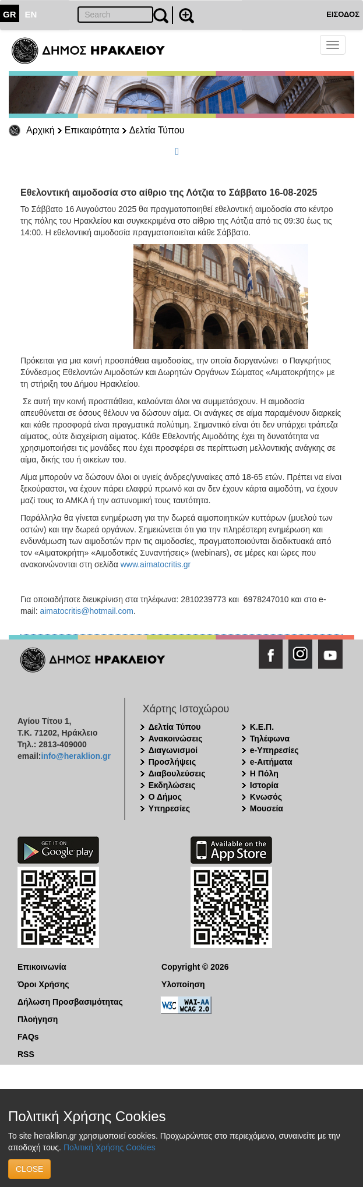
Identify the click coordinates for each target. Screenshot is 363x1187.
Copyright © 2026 (194, 966)
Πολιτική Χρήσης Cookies (110, 1147)
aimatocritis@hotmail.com (86, 611)
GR (9, 14)
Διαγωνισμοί (173, 750)
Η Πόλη (264, 773)
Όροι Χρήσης (43, 984)
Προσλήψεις (172, 761)
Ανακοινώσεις (176, 738)
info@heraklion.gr (75, 756)
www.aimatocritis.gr (156, 564)
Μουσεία (266, 808)
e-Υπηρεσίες (274, 750)
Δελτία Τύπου (157, 130)
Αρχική (40, 130)
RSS (25, 1054)
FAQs (28, 1036)
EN (31, 14)
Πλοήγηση (37, 1019)
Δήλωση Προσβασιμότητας (70, 1001)
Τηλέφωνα (270, 738)
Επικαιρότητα (92, 130)
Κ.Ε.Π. (262, 727)
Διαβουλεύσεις (177, 773)
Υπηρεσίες (169, 808)
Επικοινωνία (41, 966)
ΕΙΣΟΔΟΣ (343, 14)
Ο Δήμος (165, 796)
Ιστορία (264, 785)
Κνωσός (266, 796)
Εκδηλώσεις (172, 785)
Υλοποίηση (183, 984)
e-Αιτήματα (271, 761)
